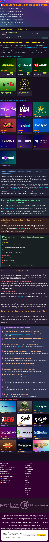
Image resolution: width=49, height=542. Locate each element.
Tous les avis (45, 37)
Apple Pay (27, 476)
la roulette (4, 188)
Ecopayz (14, 226)
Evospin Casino (39, 133)
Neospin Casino (38, 412)
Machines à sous (9, 333)
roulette (16, 333)
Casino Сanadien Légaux (7, 476)
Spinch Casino (22, 425)
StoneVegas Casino (6, 451)
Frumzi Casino (22, 149)
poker (27, 333)
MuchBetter (27, 490)
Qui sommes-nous (4, 463)
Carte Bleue (17, 346)
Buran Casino (39, 149)
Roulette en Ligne (28, 467)
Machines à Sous (28, 465)
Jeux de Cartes (28, 473)
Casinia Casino (39, 116)
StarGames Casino (13, 32)
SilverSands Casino (39, 451)
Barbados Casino (22, 451)
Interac (26, 492)
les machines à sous (42, 187)
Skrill (26, 478)
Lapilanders (37, 438)
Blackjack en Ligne (29, 469)
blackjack (21, 333)
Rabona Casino (6, 149)
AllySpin (4, 133)
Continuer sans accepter (30, 535)
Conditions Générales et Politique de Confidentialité (10, 467)
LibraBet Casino (23, 133)
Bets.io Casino (22, 438)
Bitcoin (26, 494)
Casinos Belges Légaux (7, 480)
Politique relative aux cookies (6, 469)
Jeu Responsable (3, 465)
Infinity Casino (5, 438)
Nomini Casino (6, 165)
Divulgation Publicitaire (5, 473)
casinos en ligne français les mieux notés (34, 47)
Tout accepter (42, 535)
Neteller (2, 228)
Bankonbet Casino (6, 412)
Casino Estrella (6, 116)
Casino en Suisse (5, 482)
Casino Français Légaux (7, 478)
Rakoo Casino (38, 425)
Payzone (27, 484)
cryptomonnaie (19, 228)
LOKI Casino (22, 116)
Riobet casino (21, 412)
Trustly (26, 486)
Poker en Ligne (28, 471)
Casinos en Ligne (28, 463)
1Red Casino (4, 425)
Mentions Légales (4, 471)
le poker (21, 188)
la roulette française (9, 208)
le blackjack (14, 188)
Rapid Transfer (28, 488)
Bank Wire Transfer (29, 482)
